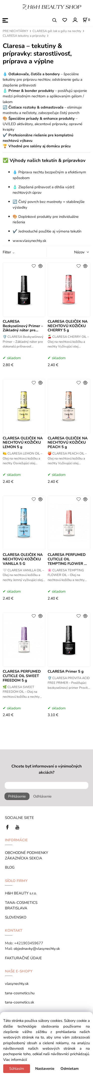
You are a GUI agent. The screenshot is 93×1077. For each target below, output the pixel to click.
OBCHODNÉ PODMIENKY (26, 852)
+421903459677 (28, 943)
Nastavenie (44, 1068)
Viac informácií (15, 1059)
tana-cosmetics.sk (19, 1002)
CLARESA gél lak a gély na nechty (56, 31)
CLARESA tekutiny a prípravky (24, 36)
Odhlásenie (42, 796)
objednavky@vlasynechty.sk (37, 948)
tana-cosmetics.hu (19, 993)
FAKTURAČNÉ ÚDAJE (23, 958)
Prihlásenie (17, 796)
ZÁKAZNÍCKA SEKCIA (24, 858)
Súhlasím (16, 1068)
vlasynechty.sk (17, 983)
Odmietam (70, 1068)
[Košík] (86, 19)
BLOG (10, 867)
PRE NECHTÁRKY (15, 31)
